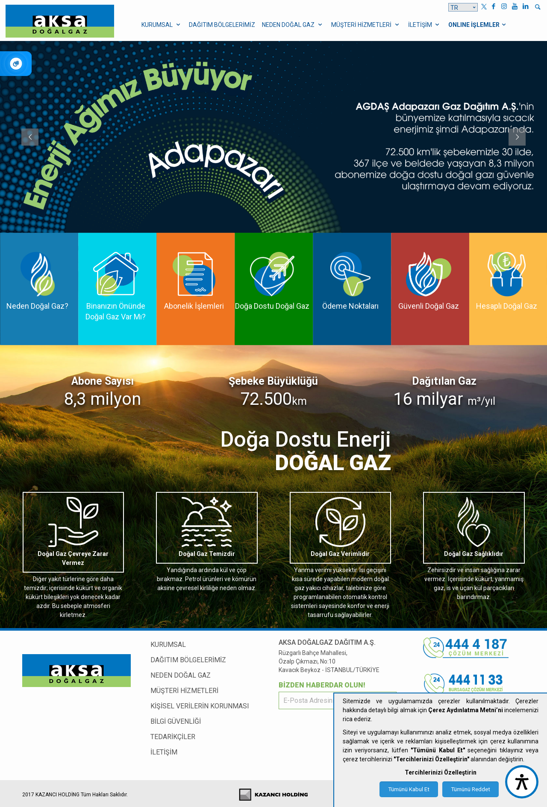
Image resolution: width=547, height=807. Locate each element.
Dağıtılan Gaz (444, 381)
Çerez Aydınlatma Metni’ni (465, 710)
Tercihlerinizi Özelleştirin (440, 772)
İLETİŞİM (163, 752)
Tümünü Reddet (470, 789)
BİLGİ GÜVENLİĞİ (175, 721)
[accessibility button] (521, 781)
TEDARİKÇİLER (172, 737)
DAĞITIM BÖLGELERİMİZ (188, 660)
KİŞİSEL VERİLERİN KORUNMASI (199, 706)
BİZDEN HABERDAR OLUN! (322, 685)
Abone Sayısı (102, 381)
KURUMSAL (168, 644)
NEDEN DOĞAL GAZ (180, 675)
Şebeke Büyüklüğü (273, 381)
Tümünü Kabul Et (408, 789)
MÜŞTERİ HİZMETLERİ (184, 691)
